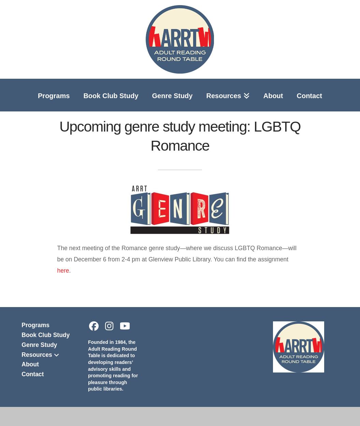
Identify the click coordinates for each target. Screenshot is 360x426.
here (63, 270)
